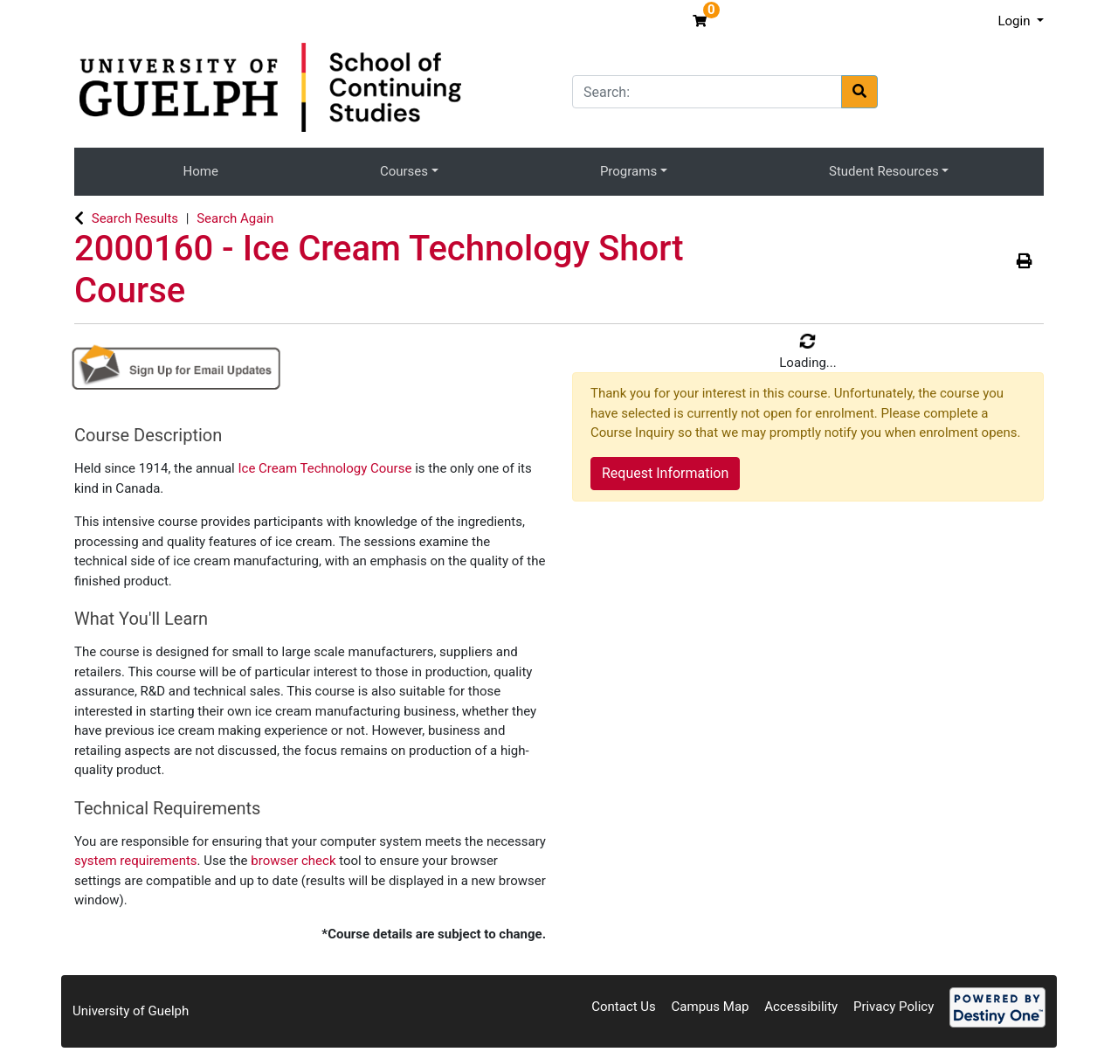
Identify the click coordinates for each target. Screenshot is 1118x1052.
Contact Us (623, 1006)
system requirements (135, 861)
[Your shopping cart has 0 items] (702, 21)
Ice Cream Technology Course (326, 468)
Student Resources (884, 171)
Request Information (665, 473)
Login (1015, 21)
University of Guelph (130, 1011)
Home (200, 171)
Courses (404, 171)
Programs (628, 171)
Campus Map (710, 1006)
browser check (293, 861)
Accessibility (801, 1006)
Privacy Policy (893, 1006)
